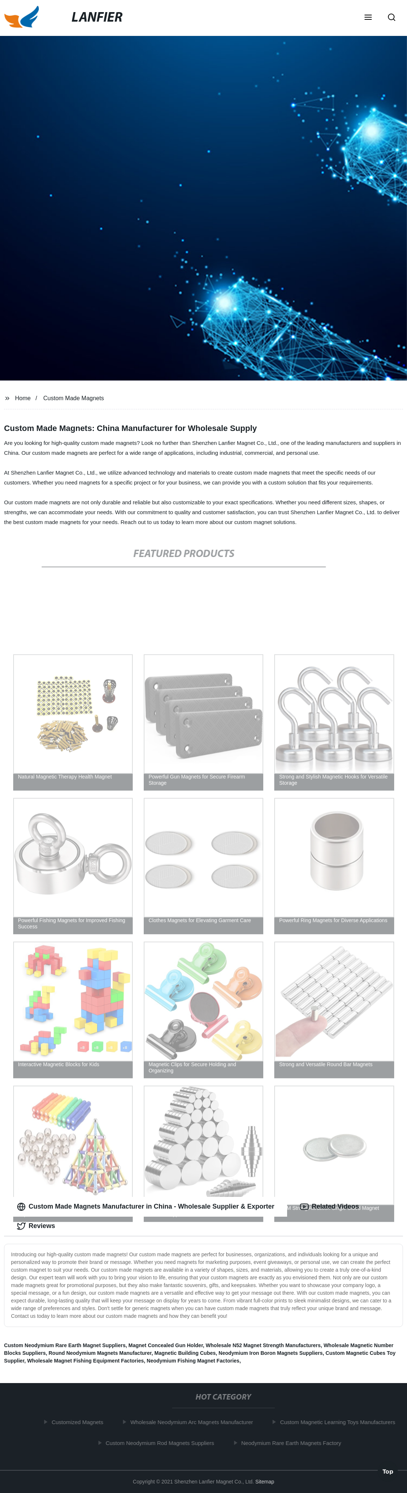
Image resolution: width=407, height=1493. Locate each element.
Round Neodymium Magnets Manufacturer (99, 1353)
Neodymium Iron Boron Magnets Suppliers (271, 1353)
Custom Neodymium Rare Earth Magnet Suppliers (64, 1345)
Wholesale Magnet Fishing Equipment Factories (85, 1361)
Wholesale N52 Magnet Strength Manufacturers (263, 1345)
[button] (368, 18)
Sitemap (264, 1482)
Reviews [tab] (36, 1226)
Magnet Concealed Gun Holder (165, 1345)
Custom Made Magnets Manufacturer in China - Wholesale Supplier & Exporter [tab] (145, 1206)
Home (23, 398)
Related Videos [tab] (329, 1206)
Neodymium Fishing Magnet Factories (193, 1361)
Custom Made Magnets (73, 398)
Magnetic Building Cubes (185, 1353)
